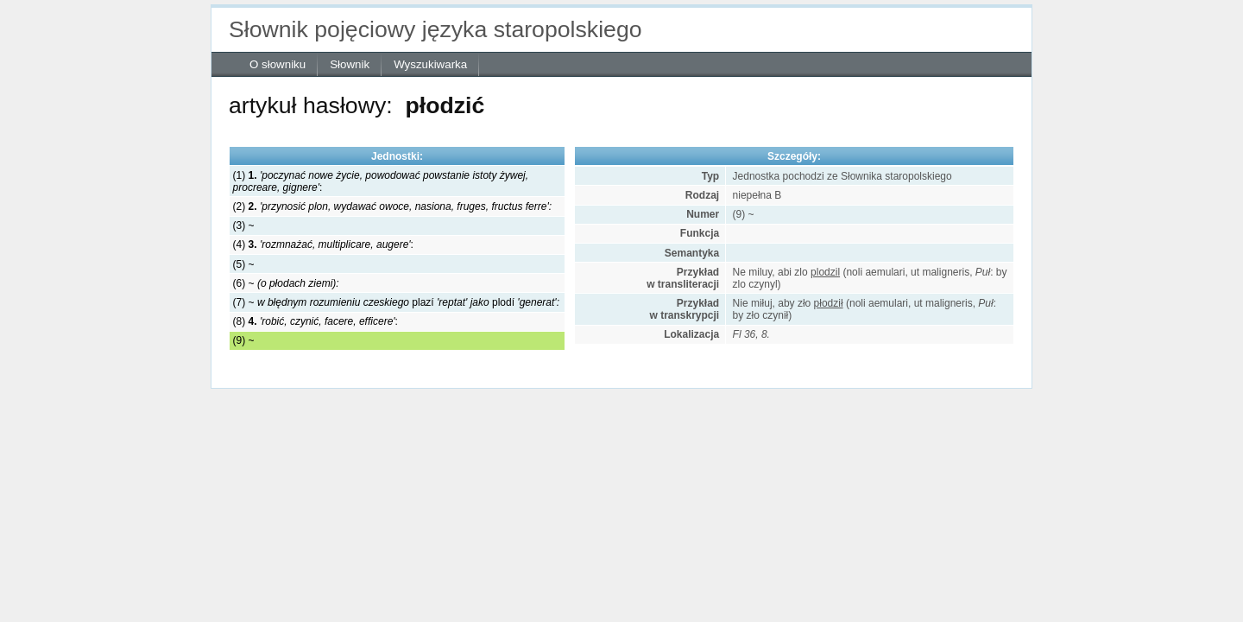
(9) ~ (244, 340)
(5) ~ (244, 264)
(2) (392, 206)
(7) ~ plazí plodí (396, 302)
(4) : (323, 244)
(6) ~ (286, 283)
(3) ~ (244, 225)
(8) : (315, 321)
